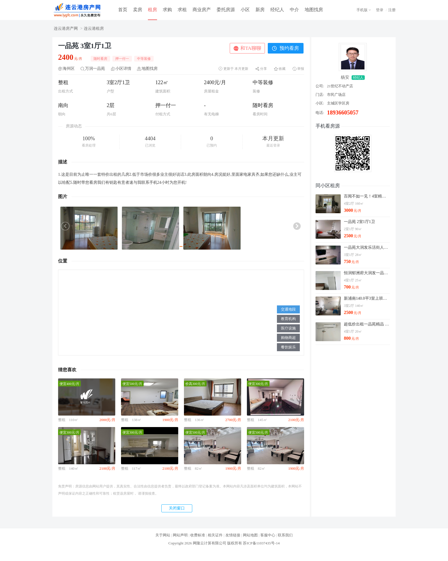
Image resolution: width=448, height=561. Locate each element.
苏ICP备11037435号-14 (261, 543)
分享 (263, 69)
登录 (379, 10)
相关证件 (215, 535)
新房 (260, 9)
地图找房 (314, 9)
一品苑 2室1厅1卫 (359, 222)
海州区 (69, 68)
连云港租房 (94, 28)
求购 (167, 9)
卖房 (137, 9)
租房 (152, 9)
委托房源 (226, 9)
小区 (245, 9)
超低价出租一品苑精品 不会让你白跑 (367, 324)
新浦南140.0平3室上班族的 (367, 298)
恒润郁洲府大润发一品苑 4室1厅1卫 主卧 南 (367, 273)
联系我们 (285, 535)
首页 (122, 9)
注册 (392, 10)
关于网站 (162, 535)
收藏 (282, 69)
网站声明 (180, 535)
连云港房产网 (66, 28)
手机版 (362, 10)
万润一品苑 (95, 68)
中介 (294, 9)
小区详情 (123, 68)
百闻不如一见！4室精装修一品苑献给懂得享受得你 (367, 196)
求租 (182, 9)
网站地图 (250, 535)
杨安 (345, 77)
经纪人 (277, 9)
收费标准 (197, 535)
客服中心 (267, 535)
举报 (300, 69)
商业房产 (202, 9)
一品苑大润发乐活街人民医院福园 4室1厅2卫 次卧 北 (367, 247)
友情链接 (232, 535)
